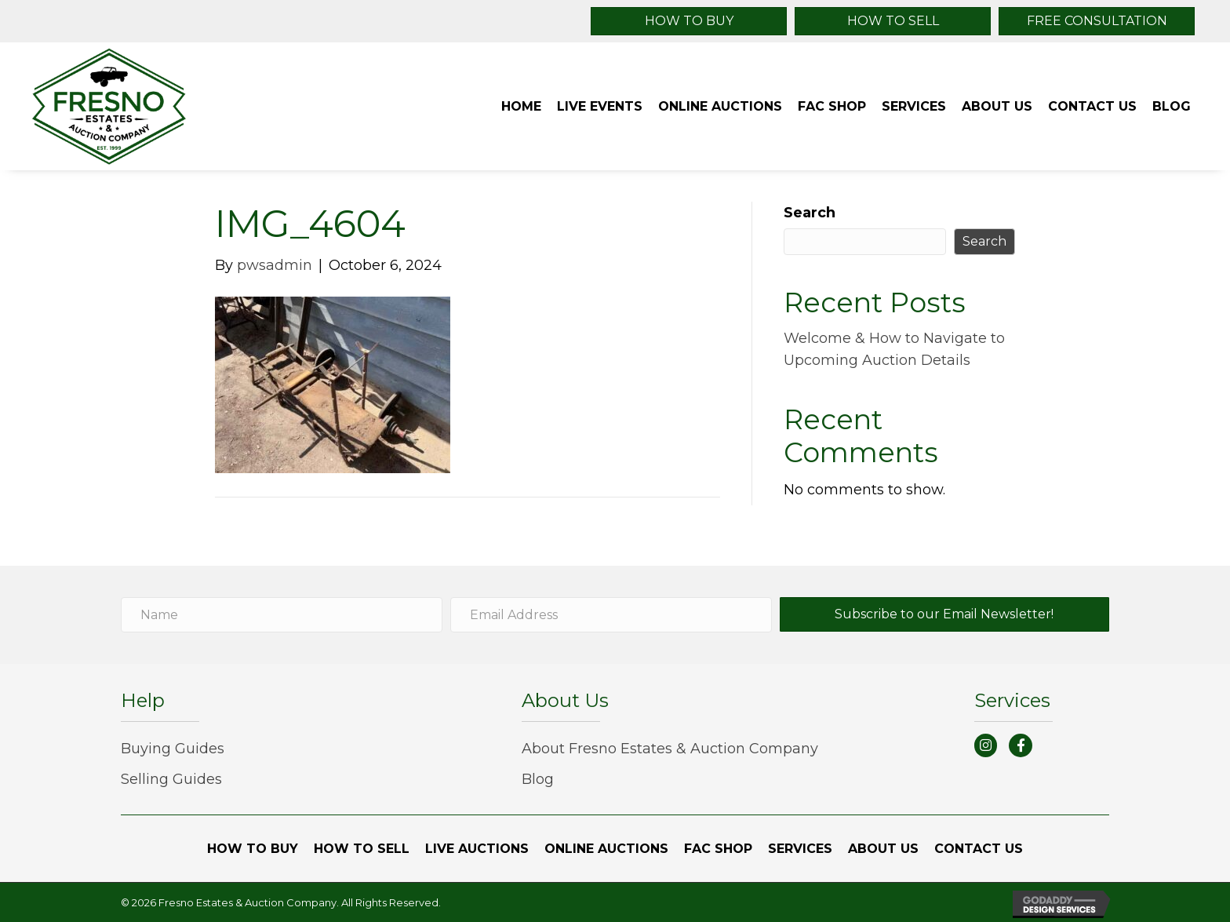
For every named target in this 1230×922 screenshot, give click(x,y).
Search (809, 212)
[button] (689, 21)
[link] (521, 107)
